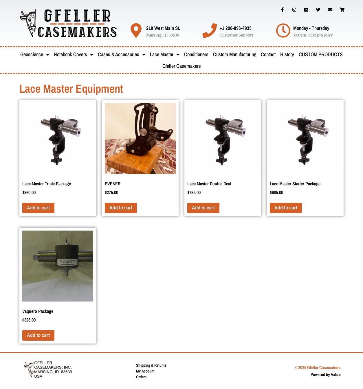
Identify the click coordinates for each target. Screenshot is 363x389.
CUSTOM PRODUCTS (321, 54)
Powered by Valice (326, 374)
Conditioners (196, 54)
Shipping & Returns (151, 365)
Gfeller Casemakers (181, 66)
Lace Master (164, 54)
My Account (145, 371)
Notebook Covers (73, 54)
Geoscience (34, 54)
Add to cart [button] (38, 208)
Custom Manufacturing (234, 54)
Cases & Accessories (121, 54)
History (287, 54)
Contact (268, 54)
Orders (141, 376)
